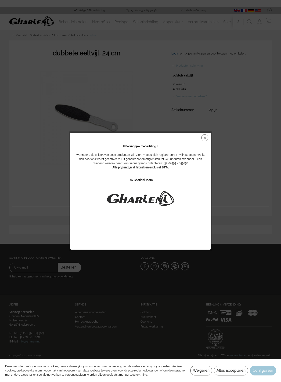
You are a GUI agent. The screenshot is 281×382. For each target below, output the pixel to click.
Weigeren (201, 370)
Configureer (263, 370)
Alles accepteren (230, 370)
